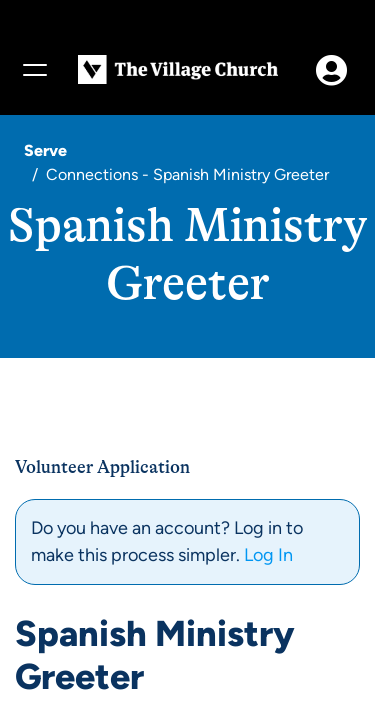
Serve (45, 150)
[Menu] (34, 70)
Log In (268, 555)
